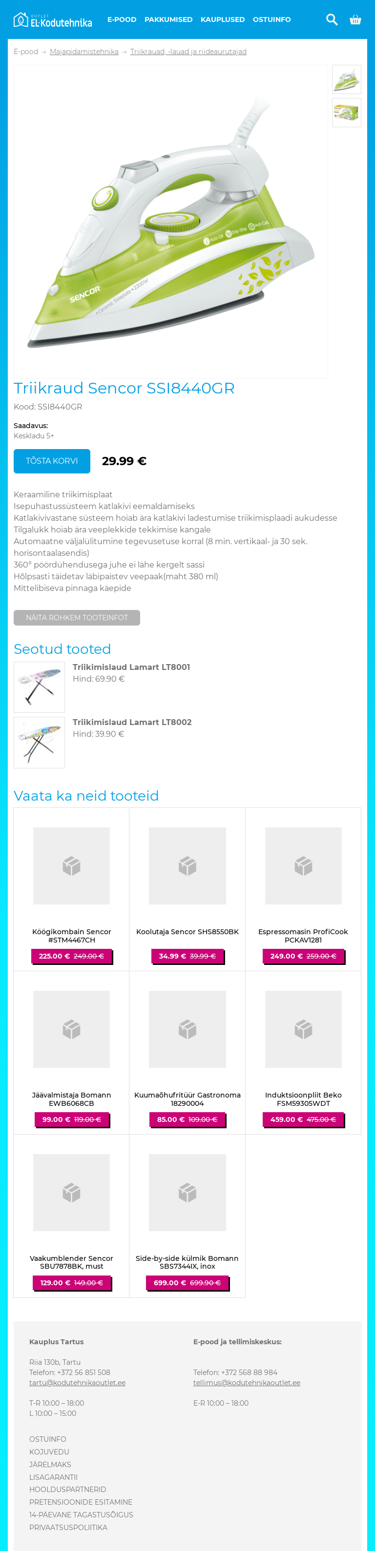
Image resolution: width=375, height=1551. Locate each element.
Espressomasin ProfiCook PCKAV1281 (303, 936)
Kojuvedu (49, 1452)
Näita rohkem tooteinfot (77, 617)
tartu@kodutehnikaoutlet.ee (77, 1382)
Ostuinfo (272, 19)
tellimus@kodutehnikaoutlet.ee (246, 1382)
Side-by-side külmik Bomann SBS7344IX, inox (187, 1263)
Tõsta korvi (52, 461)
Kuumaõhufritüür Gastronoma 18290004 (187, 1099)
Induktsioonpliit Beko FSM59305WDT (303, 1099)
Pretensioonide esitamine (80, 1502)
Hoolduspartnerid (67, 1489)
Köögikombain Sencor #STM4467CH (71, 936)
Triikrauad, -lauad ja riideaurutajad (188, 52)
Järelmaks (50, 1464)
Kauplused (223, 19)
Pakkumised (169, 19)
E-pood (122, 19)
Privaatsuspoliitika (68, 1527)
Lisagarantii (53, 1477)
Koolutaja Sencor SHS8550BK (187, 932)
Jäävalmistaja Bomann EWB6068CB (71, 1099)
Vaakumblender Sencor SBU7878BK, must (71, 1263)
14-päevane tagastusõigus (81, 1515)
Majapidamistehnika (84, 52)
